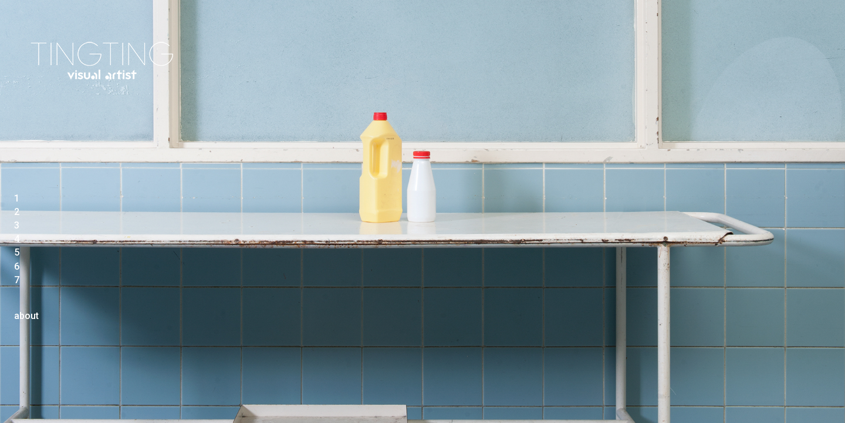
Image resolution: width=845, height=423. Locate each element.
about (26, 315)
